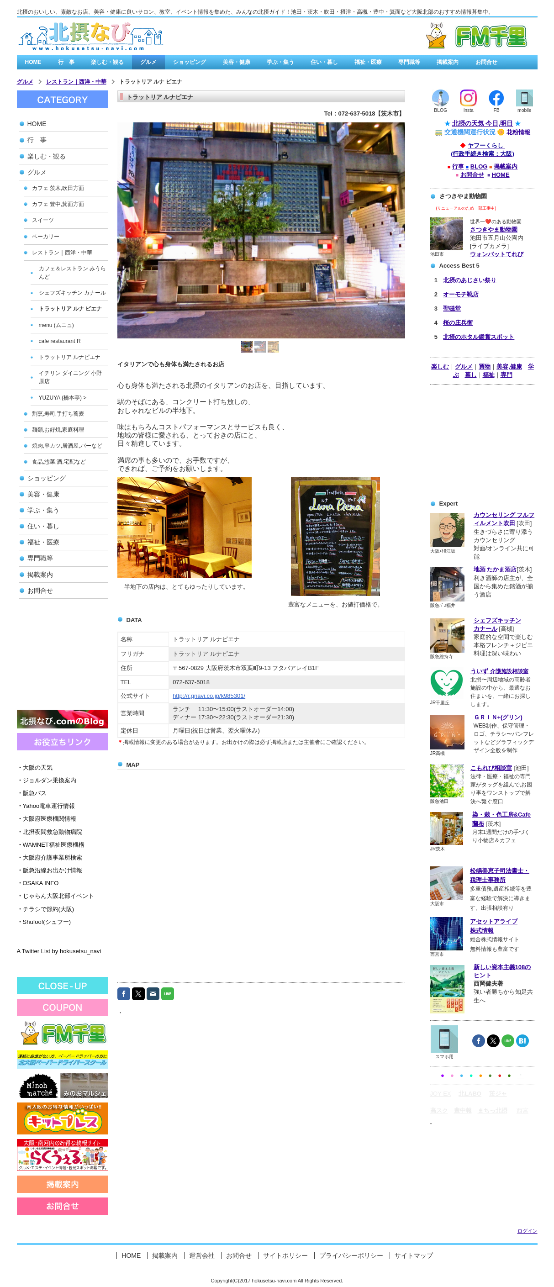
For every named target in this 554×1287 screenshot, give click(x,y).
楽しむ (440, 366)
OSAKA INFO (38, 883)
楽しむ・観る (107, 62)
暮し (471, 374)
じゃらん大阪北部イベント (55, 895)
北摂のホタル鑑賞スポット (478, 336)
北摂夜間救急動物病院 (49, 831)
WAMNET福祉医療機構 (50, 844)
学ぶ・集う (280, 62)
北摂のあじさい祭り (469, 280)
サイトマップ (414, 1255)
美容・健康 (236, 62)
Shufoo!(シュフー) (44, 921)
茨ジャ (498, 1093)
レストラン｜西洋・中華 (76, 82)
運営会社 (202, 1255)
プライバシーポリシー (351, 1255)
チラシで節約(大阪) (45, 909)
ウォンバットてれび (496, 254)
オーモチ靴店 (461, 294)
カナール (485, 628)
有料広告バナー (429, 36)
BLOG (479, 166)
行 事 (66, 62)
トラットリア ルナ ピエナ (151, 82)
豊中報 (463, 1110)
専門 (506, 374)
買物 (485, 366)
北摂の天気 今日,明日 (482, 123)
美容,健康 (509, 366)
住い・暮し (324, 62)
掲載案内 (448, 62)
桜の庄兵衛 (458, 322)
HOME (33, 62)
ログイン (527, 1231)
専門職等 (409, 62)
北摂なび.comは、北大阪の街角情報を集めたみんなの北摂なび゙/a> (91, 36)
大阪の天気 (35, 767)
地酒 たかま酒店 (495, 569)
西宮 (522, 1110)
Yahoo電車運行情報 (46, 805)
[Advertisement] (62, 657)
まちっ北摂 (492, 1110)
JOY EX (440, 1093)
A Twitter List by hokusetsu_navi (59, 951)
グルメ (148, 62)
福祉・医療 (368, 62)
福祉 (489, 374)
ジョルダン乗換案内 (46, 780)
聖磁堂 (452, 308)
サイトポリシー (285, 1255)
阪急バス (32, 793)
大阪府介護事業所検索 (49, 857)
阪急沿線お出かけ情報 (49, 870)
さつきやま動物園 (493, 229)
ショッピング (189, 62)
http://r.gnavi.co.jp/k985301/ (209, 695)
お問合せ (486, 62)
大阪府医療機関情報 (46, 818)
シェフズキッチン (497, 620)
